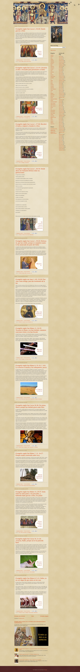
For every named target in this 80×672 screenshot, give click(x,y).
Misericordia (31, 234)
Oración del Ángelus (54, 101)
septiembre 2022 (61, 115)
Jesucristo (26, 117)
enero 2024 (61, 91)
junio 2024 (60, 84)
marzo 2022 (61, 123)
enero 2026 (61, 59)
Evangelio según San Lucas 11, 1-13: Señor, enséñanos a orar (29, 654)
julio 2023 (60, 101)
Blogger (46, 669)
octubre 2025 (61, 63)
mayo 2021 (60, 138)
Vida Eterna (27, 162)
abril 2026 (60, 56)
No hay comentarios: (27, 59)
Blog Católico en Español (24, 4)
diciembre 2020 (61, 145)
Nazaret (52, 97)
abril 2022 (60, 122)
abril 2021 (60, 140)
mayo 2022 (60, 120)
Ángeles (52, 59)
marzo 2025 (61, 73)
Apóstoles (52, 60)
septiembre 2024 (61, 80)
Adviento (23, 234)
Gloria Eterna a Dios (54, 128)
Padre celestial (23, 485)
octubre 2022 (61, 113)
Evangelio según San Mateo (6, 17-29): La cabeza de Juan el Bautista (30, 659)
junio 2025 (60, 69)
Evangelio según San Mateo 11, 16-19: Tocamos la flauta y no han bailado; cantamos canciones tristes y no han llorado (31, 330)
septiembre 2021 (61, 132)
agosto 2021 (61, 134)
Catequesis (52, 67)
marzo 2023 (61, 106)
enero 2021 (61, 144)
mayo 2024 (60, 86)
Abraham (20, 234)
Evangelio (22, 359)
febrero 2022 (61, 125)
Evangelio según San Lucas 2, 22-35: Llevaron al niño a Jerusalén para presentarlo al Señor (31, 68)
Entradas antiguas (44, 616)
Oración (52, 100)
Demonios (52, 72)
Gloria (28, 234)
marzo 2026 (61, 57)
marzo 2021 (61, 141)
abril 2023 (60, 105)
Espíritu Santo (21, 117)
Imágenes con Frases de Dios (53, 130)
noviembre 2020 (61, 147)
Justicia (52, 90)
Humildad (52, 84)
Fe (24, 117)
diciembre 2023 (61, 93)
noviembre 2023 (61, 94)
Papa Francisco (53, 104)
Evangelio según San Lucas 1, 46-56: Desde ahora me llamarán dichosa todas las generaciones (30, 170)
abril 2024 (60, 87)
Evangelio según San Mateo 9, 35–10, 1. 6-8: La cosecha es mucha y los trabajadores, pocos (31, 366)
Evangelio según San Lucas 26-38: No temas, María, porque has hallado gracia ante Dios (31, 406)
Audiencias (52, 62)
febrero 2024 (61, 90)
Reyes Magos (53, 113)
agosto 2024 (61, 81)
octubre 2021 (61, 130)
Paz (51, 108)
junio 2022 (60, 119)
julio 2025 (60, 67)
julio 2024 (60, 83)
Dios (19, 162)
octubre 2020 (61, 148)
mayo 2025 (60, 70)
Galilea (22, 61)
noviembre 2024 (61, 77)
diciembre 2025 (61, 60)
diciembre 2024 (61, 76)
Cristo (20, 61)
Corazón (52, 69)
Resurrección (53, 111)
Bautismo (52, 63)
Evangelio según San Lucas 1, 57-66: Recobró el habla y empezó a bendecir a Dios (31, 125)
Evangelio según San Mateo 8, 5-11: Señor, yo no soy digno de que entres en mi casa (31, 579)
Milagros (23, 162)
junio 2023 (60, 102)
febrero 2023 (61, 108)
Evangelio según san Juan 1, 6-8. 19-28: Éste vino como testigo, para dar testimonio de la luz (31, 281)
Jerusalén (52, 86)
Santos (52, 119)
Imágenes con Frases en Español (54, 133)
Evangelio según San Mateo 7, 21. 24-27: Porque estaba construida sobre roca (29, 454)
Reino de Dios (28, 61)
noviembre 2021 (61, 129)
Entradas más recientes (19, 616)
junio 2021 (60, 137)
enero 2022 (61, 126)
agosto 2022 (61, 116)
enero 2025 (61, 74)
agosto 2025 (61, 66)
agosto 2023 (61, 99)
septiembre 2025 (61, 64)
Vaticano (52, 122)
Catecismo (52, 66)
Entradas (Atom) (21, 618)
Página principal (53, 50)
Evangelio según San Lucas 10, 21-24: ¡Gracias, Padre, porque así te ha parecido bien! (29, 540)
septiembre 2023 (61, 97)
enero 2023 (61, 109)
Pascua (52, 107)
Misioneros (52, 96)
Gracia (25, 61)
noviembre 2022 (61, 112)
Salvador (36, 447)
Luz (29, 117)
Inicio (32, 616)
